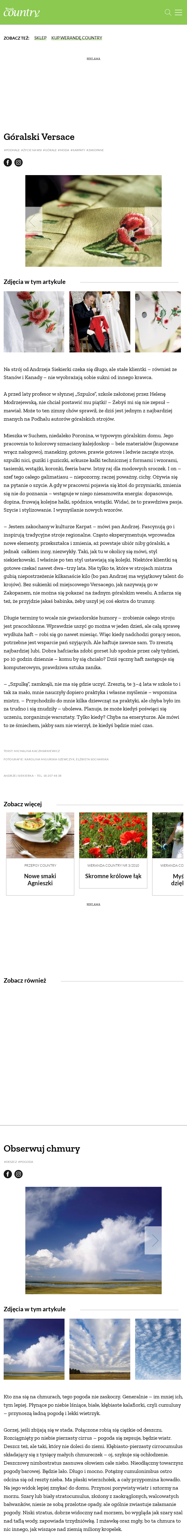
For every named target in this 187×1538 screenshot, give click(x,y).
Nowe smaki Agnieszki (40, 879)
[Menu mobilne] (178, 12)
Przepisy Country (40, 865)
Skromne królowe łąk (113, 875)
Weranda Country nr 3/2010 (113, 865)
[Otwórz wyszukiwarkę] (168, 12)
